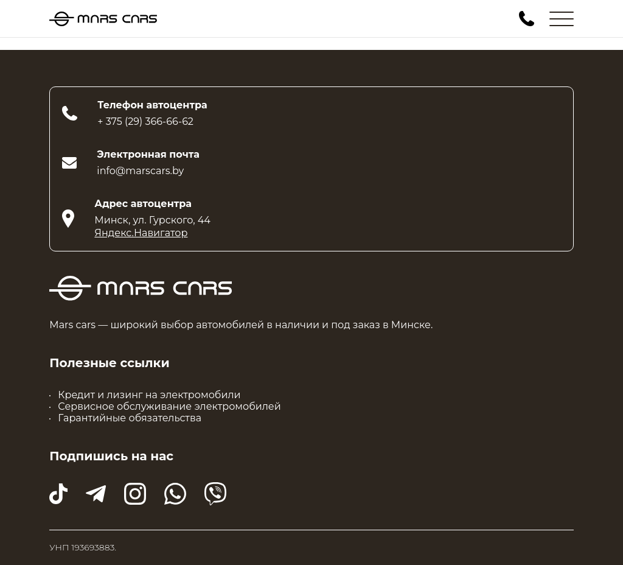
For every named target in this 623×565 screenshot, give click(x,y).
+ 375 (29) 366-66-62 (145, 121)
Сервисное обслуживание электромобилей (169, 406)
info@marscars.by (140, 171)
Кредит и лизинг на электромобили (149, 395)
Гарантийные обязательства (129, 418)
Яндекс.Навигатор (140, 233)
